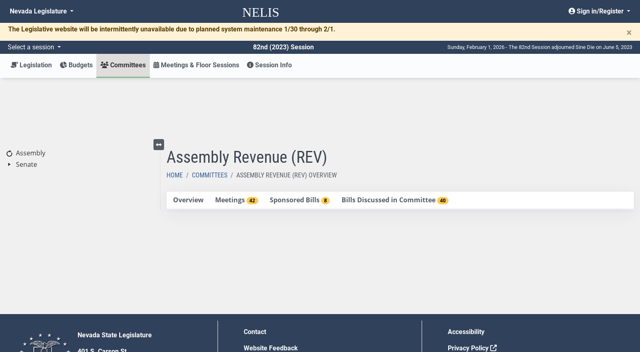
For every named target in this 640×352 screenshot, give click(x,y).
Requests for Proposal (480, 304)
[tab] (188, 140)
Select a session (32, 47)
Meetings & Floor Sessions (196, 65)
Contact (255, 272)
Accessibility (466, 272)
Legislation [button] (31, 65)
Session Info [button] (269, 65)
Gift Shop (257, 321)
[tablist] (400, 141)
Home (175, 115)
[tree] (80, 99)
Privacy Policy (472, 288)
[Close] (629, 32)
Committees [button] (123, 65)
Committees (209, 115)
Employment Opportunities (283, 304)
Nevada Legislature (39, 11)
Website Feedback (271, 288)
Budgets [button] (76, 65)
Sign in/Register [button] (597, 11)
